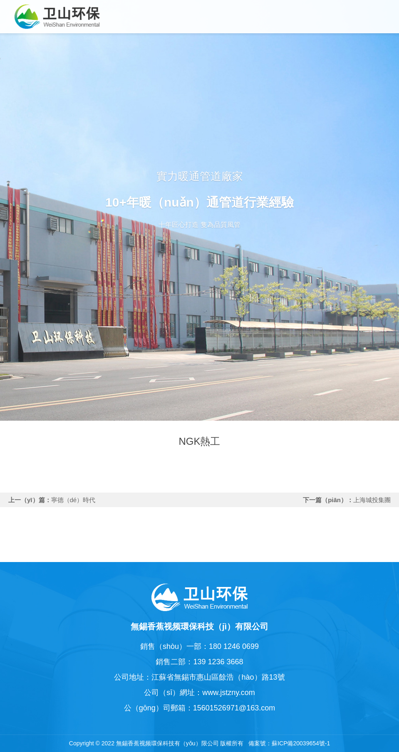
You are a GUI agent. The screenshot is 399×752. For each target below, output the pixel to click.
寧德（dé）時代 (73, 499)
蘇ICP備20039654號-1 (301, 743)
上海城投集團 (372, 499)
